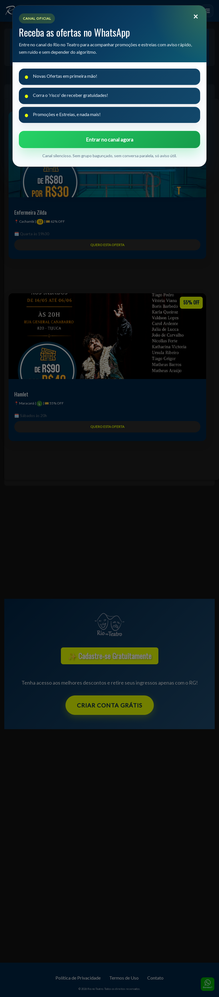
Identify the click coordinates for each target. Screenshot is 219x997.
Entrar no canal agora (109, 139)
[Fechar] (195, 16)
